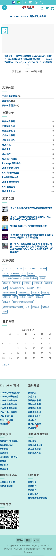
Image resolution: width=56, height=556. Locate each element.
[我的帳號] (42, 8)
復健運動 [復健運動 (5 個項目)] (30, 288)
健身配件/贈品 (34, 424)
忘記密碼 (4, 449)
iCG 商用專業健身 (10, 172)
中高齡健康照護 (9, 96)
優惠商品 (6, 145)
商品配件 (6, 154)
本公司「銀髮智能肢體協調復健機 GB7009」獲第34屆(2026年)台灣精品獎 (31, 218)
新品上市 (6, 149)
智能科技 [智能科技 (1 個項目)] (35, 293)
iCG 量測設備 (8, 186)
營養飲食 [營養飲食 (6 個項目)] (6, 297)
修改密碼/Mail (6, 445)
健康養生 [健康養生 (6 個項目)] (16, 283)
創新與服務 (33, 494)
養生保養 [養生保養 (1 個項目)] (45, 307)
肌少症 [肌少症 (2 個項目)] (22, 297)
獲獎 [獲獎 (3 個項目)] (15, 297)
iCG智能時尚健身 (10, 177)
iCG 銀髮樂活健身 (10, 168)
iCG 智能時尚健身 (8, 400)
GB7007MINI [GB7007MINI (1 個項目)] (31, 269)
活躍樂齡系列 (8, 126)
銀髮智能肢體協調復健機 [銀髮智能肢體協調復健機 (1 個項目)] (13, 307)
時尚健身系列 (8, 121)
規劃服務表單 (34, 453)
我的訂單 (4, 465)
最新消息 (6, 101)
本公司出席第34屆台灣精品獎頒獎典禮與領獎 (31, 208)
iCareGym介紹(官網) (10, 392)
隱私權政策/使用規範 (37, 498)
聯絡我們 (32, 486)
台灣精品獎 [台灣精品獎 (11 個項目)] (37, 283)
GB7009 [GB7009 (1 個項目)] (42, 269)
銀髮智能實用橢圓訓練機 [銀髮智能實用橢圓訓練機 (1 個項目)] (23, 302)
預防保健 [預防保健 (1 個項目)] (35, 307)
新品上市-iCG (8, 191)
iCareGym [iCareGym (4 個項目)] (15, 273)
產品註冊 (4, 469)
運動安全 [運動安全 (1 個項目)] (6, 302)
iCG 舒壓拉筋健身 (10, 182)
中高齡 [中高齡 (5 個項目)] (42, 278)
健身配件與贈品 (9, 159)
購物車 (3, 461)
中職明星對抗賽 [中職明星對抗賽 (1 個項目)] (30, 278)
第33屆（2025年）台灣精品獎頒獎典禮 (28, 226)
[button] (4, 7)
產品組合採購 (34, 449)
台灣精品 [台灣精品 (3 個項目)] (26, 283)
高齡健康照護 (8, 105)
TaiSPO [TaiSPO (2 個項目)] (31, 273)
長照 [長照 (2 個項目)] (27, 307)
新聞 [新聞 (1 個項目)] (38, 288)
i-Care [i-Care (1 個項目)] (5, 273)
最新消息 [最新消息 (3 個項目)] (45, 293)
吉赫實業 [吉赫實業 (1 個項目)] (48, 283)
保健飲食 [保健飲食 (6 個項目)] (6, 283)
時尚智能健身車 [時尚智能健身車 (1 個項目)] (9, 293)
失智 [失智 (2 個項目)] (5, 288)
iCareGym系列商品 (9, 396)
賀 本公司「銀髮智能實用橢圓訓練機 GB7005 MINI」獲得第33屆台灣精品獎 (31, 236)
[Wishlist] (47, 8)
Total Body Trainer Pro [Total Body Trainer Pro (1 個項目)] (12, 278)
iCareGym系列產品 (11, 163)
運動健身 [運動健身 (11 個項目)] (39, 297)
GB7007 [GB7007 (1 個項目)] (19, 269)
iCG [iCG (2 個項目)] (23, 273)
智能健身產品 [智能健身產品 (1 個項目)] (24, 293)
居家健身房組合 (35, 445)
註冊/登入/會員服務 (9, 441)
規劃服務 (32, 441)
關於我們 (32, 490)
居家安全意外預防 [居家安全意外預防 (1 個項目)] (17, 288)
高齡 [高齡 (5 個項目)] (5, 311)
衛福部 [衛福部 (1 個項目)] (30, 297)
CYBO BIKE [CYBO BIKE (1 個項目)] (8, 269)
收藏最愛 (4, 453)
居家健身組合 (8, 140)
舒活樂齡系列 (8, 131)
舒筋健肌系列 (8, 135)
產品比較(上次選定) (9, 457)
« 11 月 (6, 365)
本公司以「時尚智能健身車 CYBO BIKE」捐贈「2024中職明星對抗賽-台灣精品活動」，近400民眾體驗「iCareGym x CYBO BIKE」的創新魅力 (28, 60)
